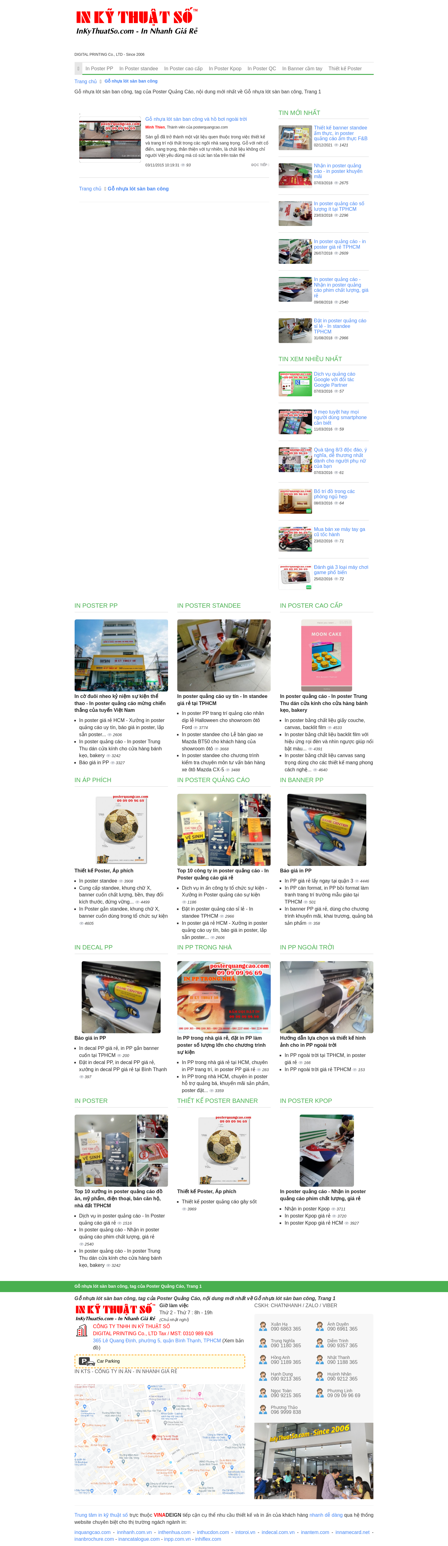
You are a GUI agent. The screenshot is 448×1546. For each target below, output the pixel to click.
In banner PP (301, 780)
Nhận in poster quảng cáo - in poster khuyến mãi (338, 171)
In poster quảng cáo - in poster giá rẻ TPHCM (340, 244)
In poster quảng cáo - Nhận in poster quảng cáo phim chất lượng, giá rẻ (341, 287)
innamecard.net (352, 1532)
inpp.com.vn (177, 1539)
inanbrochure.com (94, 1539)
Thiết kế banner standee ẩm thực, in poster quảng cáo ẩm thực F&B (341, 133)
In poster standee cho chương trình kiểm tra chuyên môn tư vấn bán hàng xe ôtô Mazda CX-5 (223, 762)
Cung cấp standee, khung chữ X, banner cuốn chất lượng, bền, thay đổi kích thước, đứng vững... (121, 895)
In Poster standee (138, 68)
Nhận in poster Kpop (308, 1208)
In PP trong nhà (204, 947)
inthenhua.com (174, 1532)
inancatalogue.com (139, 1539)
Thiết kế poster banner (217, 1100)
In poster (91, 1100)
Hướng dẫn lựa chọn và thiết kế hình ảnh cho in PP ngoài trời (323, 1041)
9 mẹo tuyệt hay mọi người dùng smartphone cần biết (340, 417)
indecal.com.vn (278, 1532)
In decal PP (94, 947)
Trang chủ (86, 81)
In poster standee (99, 880)
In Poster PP (99, 68)
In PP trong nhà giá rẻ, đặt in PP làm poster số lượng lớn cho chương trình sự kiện (221, 1045)
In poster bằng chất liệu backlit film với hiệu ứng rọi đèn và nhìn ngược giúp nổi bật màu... (329, 741)
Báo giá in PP (94, 762)
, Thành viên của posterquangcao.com (187, 127)
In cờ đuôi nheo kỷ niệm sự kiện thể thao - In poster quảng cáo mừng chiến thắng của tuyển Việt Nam (120, 703)
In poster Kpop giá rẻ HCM (314, 1223)
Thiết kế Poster (345, 68)
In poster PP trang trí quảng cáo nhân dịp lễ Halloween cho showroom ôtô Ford (223, 720)
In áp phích (93, 780)
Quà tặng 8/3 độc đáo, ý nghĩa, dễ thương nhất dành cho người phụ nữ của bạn (340, 458)
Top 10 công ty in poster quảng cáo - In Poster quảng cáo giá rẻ (223, 874)
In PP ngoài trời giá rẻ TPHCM (318, 1069)
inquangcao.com (93, 1532)
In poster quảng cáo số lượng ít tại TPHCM (339, 206)
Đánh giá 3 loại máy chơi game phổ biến (341, 570)
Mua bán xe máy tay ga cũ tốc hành (339, 532)
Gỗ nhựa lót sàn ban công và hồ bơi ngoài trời (196, 119)
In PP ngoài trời (307, 947)
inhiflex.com (208, 1539)
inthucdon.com (213, 1532)
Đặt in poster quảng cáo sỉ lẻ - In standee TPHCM (340, 326)
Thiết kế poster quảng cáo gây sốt (219, 1201)
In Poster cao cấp (183, 68)
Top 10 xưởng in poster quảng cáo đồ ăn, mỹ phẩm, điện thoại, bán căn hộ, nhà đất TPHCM (118, 1198)
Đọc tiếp (260, 165)
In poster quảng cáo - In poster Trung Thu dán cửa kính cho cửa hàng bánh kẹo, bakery (120, 748)
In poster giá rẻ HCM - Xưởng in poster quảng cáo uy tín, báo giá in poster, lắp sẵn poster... (122, 727)
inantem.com (315, 1532)
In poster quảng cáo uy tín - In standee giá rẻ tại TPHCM (222, 700)
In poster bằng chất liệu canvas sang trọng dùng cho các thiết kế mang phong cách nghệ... (329, 762)
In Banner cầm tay (302, 68)
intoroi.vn (245, 1532)
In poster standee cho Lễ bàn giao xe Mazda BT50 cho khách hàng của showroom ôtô (222, 741)
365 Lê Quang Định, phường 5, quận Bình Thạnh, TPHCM (157, 1340)
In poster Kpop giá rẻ (308, 1215)
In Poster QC (262, 68)
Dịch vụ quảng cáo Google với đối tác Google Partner (334, 379)
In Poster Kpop (225, 68)
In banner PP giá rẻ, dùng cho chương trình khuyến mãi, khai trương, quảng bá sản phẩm (328, 916)
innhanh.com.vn (134, 1532)
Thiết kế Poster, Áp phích (104, 870)
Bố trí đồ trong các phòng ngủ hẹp (334, 494)
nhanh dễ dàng (326, 1515)
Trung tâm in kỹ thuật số (101, 1515)
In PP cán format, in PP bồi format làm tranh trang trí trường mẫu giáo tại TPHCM (327, 895)
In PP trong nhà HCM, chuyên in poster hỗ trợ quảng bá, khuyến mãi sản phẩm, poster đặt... (226, 1083)
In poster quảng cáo (213, 780)
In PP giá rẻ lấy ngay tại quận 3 (320, 880)
